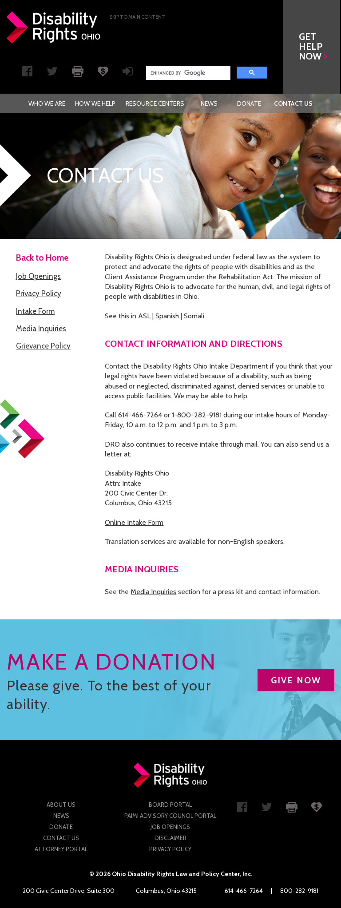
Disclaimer (170, 837)
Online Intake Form (134, 522)
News (209, 103)
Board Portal (170, 804)
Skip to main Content (137, 17)
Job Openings (38, 276)
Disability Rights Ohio (54, 28)
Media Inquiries (41, 328)
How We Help (95, 103)
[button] (312, 47)
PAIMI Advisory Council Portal (170, 815)
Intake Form (35, 311)
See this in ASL (128, 316)
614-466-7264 (244, 891)
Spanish (167, 316)
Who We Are (46, 103)
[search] (187, 73)
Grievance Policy (43, 345)
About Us (61, 804)
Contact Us (293, 103)
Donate (249, 103)
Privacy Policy (38, 293)
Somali (194, 316)
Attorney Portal (61, 848)
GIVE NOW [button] (296, 680)
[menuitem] (47, 103)
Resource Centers (155, 103)
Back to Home (42, 258)
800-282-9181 (299, 891)
